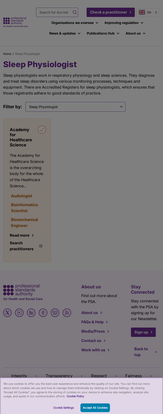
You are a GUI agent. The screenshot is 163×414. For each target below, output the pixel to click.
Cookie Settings (63, 409)
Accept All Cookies (95, 409)
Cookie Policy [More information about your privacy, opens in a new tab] (75, 397)
